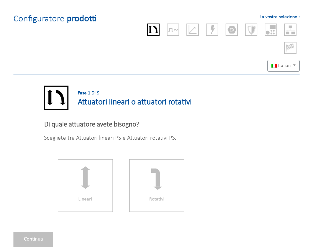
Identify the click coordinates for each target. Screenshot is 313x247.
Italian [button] (281, 65)
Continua (33, 239)
